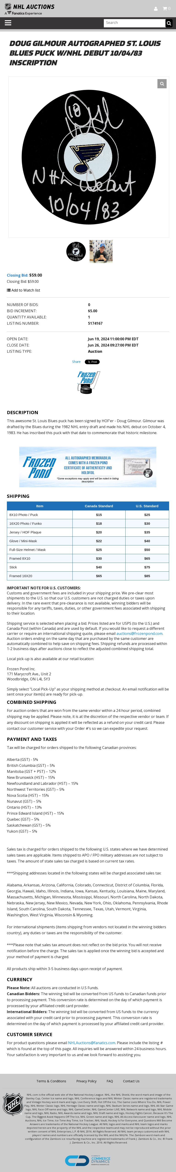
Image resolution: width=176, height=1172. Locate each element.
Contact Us (131, 1081)
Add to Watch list (23, 290)
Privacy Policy (86, 1081)
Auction (95, 351)
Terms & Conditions (51, 1081)
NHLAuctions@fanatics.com (91, 1042)
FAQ (110, 1081)
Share (76, 361)
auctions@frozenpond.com (139, 633)
